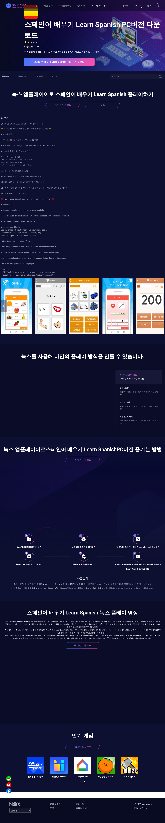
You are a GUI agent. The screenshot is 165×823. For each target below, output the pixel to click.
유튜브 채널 (81, 808)
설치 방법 (39, 76)
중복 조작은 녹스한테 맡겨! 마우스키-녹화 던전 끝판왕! (139, 422)
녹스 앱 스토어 (98, 5)
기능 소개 (22, 76)
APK (102, 104)
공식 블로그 (55, 804)
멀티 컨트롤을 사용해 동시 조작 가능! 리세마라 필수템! (139, 407)
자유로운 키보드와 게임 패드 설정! (132, 379)
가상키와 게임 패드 (128, 375)
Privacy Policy (140, 808)
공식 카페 (54, 808)
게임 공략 (48, 5)
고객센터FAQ (65, 5)
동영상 (54, 76)
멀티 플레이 (125, 388)
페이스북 (80, 804)
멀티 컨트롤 (125, 402)
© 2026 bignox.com (143, 804)
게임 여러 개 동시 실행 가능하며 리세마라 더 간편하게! (139, 393)
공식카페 (81, 5)
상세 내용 (5, 76)
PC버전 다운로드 (62, 104)
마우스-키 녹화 (126, 417)
